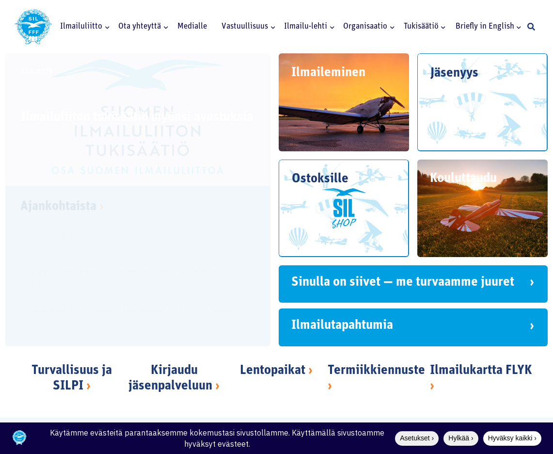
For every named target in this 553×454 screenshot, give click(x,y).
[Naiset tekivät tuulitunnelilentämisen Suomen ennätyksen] (129, 280)
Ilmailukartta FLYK (481, 370)
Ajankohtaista (62, 206)
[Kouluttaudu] (482, 209)
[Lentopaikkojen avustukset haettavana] (129, 242)
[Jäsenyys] (482, 102)
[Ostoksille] (344, 209)
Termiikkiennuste (376, 370)
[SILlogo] (33, 26)
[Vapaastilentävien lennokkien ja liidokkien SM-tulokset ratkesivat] (129, 317)
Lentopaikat (272, 370)
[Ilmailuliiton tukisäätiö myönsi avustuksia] (137, 119)
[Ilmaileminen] (344, 102)
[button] (105, 27)
